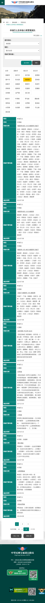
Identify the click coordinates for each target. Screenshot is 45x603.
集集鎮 (37, 103)
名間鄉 (27, 103)
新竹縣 (27, 75)
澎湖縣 (7, 93)
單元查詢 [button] (36, 35)
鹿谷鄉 (7, 112)
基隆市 (16, 71)
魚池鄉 (17, 107)
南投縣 (27, 79)
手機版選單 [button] (2, 2)
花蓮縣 (27, 88)
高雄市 (37, 84)
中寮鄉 (17, 98)
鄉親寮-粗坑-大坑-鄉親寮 (25, 211)
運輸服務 (14, 22)
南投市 (7, 98)
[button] (26, 529)
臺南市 (27, 84)
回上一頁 (16, 536)
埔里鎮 (7, 103)
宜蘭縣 (37, 88)
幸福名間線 (21, 504)
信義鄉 (27, 107)
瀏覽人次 (26, 600)
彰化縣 (17, 79)
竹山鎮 (37, 107)
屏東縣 (7, 88)
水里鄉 (7, 107)
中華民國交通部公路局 (22, 2)
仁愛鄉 (17, 103)
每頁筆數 (13, 529)
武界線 (19, 371)
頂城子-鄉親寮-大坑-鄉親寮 (26, 293)
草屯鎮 (27, 98)
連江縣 (27, 93)
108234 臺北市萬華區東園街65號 (24, 560)
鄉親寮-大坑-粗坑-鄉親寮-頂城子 (28, 249)
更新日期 (13, 600)
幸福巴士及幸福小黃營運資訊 (14, 24)
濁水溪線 (20, 443)
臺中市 (7, 79)
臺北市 (25, 71)
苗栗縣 (37, 75)
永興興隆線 (21, 471)
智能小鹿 (41, 590)
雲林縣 (37, 79)
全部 (6, 71)
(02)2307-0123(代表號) (24, 562)
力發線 (19, 415)
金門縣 (17, 93)
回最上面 (28, 536)
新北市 (35, 71)
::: (1, 5)
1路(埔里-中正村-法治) (24, 331)
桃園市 (7, 75)
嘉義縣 (17, 84)
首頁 (7, 22)
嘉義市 (7, 84)
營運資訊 (23, 22)
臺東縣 (17, 88)
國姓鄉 (37, 98)
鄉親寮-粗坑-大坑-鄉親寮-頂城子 (28, 126)
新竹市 (17, 75)
